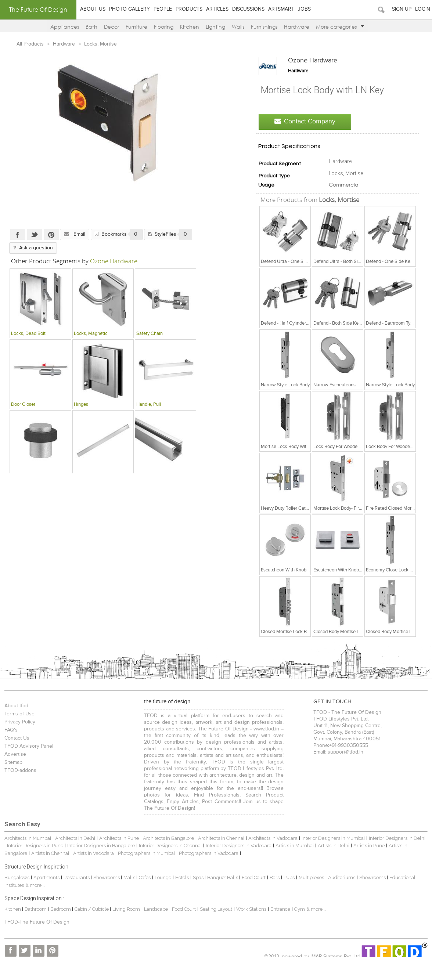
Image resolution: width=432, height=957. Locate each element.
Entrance (279, 902)
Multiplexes (310, 871)
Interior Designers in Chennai (167, 839)
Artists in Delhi (330, 839)
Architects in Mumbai (27, 831)
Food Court (253, 871)
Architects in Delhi (74, 831)
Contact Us (16, 738)
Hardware (296, 27)
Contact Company (305, 121)
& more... (34, 878)
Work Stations (250, 902)
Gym (299, 902)
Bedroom (60, 902)
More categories (340, 27)
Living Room (125, 902)
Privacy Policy (19, 722)
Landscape (155, 902)
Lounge (162, 871)
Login (422, 9)
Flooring (163, 27)
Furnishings (264, 27)
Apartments (46, 871)
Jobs (304, 9)
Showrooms (106, 871)
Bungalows (16, 871)
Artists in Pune (365, 839)
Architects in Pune (118, 831)
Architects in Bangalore (167, 831)
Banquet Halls (222, 871)
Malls (129, 871)
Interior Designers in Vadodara (235, 839)
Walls (238, 27)
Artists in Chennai (25, 846)
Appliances (64, 27)
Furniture (136, 27)
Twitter (33, 234)
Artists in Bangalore (406, 839)
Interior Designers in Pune (32, 839)
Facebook (17, 234)
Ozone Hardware (313, 60)
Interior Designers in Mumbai (332, 831)
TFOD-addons (20, 770)
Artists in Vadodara (68, 846)
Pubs (288, 871)
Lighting (215, 27)
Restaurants (76, 871)
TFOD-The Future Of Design (36, 915)
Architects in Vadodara (272, 831)
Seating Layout (215, 902)
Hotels (181, 871)
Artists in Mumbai (291, 839)
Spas (198, 871)
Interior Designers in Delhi (396, 831)
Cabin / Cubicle (91, 902)
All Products (30, 44)
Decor (111, 27)
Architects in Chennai (220, 831)
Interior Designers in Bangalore (98, 839)
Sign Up (401, 9)
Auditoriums (340, 871)
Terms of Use (19, 713)
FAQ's (10, 730)
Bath (91, 27)
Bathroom (35, 902)
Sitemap (13, 762)
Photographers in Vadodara (183, 846)
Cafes (144, 871)
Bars (274, 871)
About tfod (16, 705)
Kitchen (189, 27)
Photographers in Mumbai (121, 846)
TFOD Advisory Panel (28, 746)
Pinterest (50, 234)
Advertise (14, 754)
